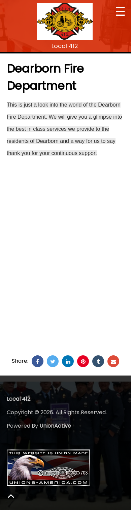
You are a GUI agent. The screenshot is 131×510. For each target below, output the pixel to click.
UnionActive (55, 426)
